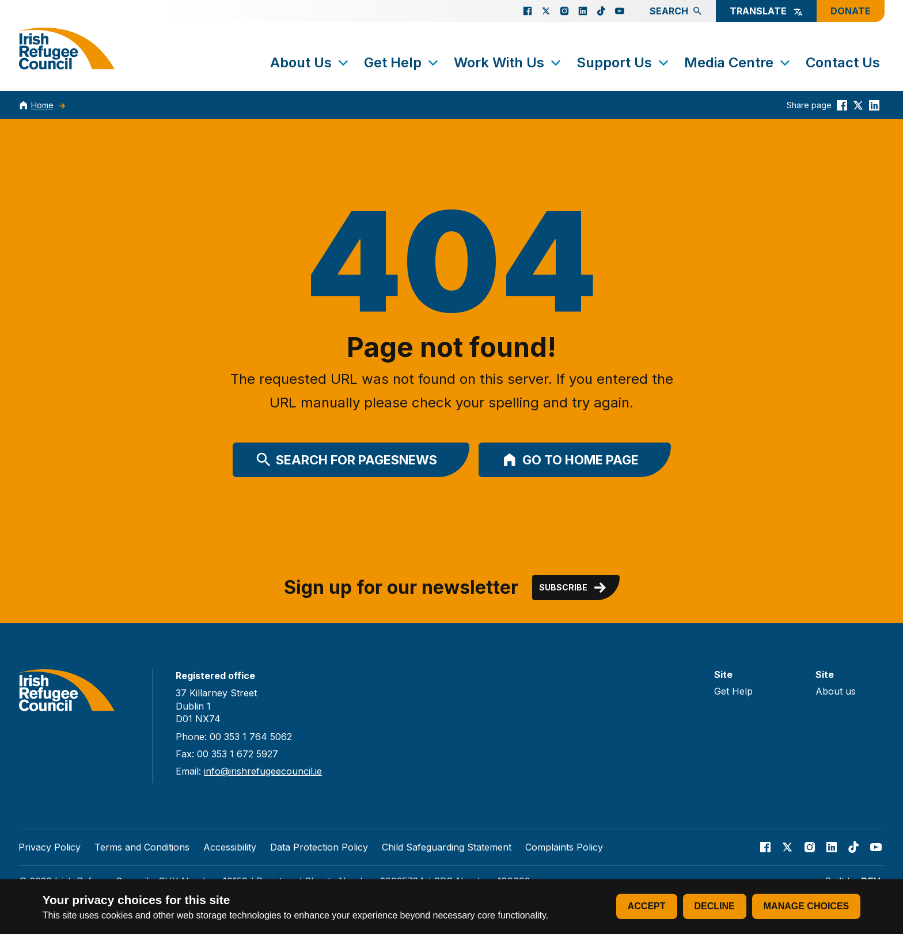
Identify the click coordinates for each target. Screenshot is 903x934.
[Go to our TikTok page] (601, 11)
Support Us (623, 63)
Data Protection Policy (319, 847)
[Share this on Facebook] (842, 105)
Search (676, 11)
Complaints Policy (564, 847)
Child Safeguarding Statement (446, 847)
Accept (647, 906)
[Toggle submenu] (343, 63)
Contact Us (843, 62)
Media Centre (738, 63)
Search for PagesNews (347, 460)
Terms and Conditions (141, 847)
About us (835, 691)
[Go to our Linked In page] (583, 11)
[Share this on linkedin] (874, 105)
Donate (850, 11)
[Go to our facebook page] (527, 11)
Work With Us (508, 63)
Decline (715, 906)
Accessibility (229, 847)
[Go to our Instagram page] (564, 11)
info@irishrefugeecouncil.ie (263, 771)
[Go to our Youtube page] (620, 11)
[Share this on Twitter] (858, 105)
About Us (310, 63)
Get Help (402, 63)
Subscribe (573, 588)
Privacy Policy (49, 847)
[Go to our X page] (546, 11)
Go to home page (570, 460)
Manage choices (806, 906)
